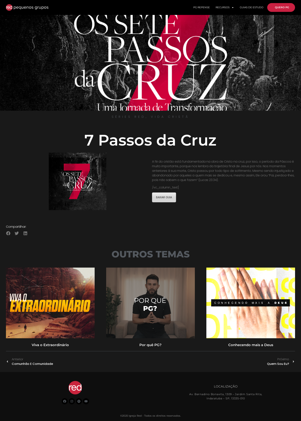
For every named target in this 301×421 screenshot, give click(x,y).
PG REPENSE (201, 7)
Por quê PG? (150, 345)
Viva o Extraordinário (50, 345)
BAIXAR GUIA (164, 197)
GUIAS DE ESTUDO (251, 7)
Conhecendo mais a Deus (250, 345)
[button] (8, 233)
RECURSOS (225, 7)
